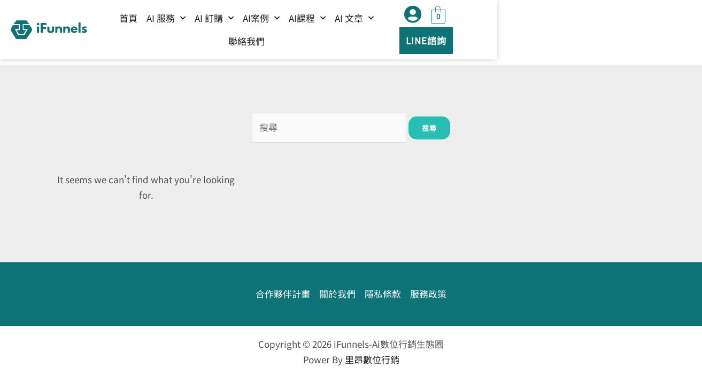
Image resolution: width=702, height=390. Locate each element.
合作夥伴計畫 (283, 293)
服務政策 (428, 293)
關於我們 (337, 293)
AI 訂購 (293, 32)
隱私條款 (383, 293)
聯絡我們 (480, 32)
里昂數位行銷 (372, 359)
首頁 (208, 32)
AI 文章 (433, 32)
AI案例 (340, 32)
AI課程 (386, 32)
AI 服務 (245, 32)
